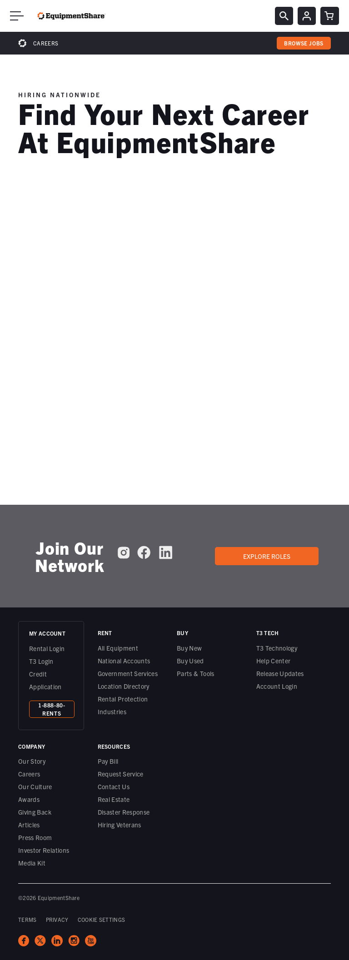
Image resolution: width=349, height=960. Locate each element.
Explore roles (266, 556)
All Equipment (118, 648)
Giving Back (34, 812)
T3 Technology (277, 648)
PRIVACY (57, 919)
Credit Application (45, 680)
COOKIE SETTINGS (101, 919)
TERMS (27, 919)
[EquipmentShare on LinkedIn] (165, 552)
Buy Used (190, 661)
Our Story (31, 761)
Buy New (189, 648)
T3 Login (41, 661)
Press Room (35, 837)
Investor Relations (43, 850)
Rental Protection (123, 699)
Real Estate (114, 799)
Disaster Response (124, 812)
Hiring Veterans (119, 825)
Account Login (277, 686)
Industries (112, 711)
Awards (29, 799)
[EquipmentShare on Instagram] (123, 552)
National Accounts (124, 661)
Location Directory (124, 686)
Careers (45, 43)
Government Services (128, 673)
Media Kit (31, 863)
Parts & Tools (195, 673)
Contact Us (114, 786)
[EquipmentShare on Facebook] (144, 552)
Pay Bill (108, 761)
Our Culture (35, 786)
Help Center (273, 661)
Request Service (121, 774)
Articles (29, 825)
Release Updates (280, 673)
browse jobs (304, 43)
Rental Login (47, 648)
